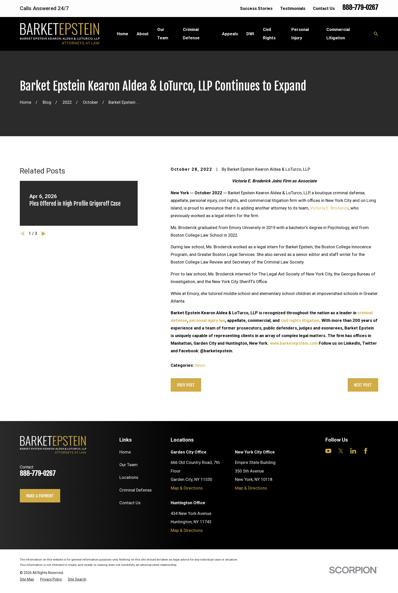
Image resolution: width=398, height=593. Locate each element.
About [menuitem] (143, 33)
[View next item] (43, 233)
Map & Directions (187, 488)
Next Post (363, 385)
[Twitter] (341, 451)
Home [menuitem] (122, 33)
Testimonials (292, 8)
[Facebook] (366, 451)
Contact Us (324, 8)
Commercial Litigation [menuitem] (338, 33)
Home (125, 452)
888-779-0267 (360, 7)
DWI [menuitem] (250, 33)
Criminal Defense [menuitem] (191, 33)
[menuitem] (27, 579)
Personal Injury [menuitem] (300, 33)
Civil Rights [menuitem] (269, 33)
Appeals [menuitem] (230, 33)
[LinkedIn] (353, 451)
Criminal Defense (135, 490)
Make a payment (40, 495)
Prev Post (186, 385)
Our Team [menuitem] (162, 33)
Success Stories (256, 8)
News (200, 365)
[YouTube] (328, 451)
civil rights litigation (300, 320)
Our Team (128, 464)
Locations (128, 477)
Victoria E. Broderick (329, 208)
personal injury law (207, 320)
